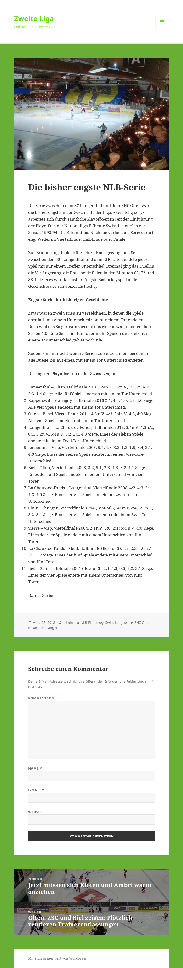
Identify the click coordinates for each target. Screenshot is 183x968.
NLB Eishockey (92, 622)
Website (36, 812)
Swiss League (116, 622)
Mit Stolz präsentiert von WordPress (57, 958)
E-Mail (36, 790)
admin (68, 622)
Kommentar (41, 698)
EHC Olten (142, 622)
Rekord (33, 627)
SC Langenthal (53, 627)
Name (35, 768)
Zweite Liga (34, 18)
